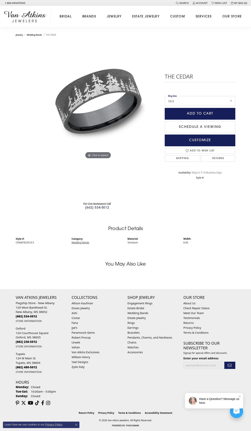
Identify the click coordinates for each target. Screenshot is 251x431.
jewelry (19, 34)
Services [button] (204, 16)
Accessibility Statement (158, 413)
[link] (14, 3)
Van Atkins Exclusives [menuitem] (85, 352)
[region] (98, 120)
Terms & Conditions (129, 413)
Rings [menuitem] (131, 323)
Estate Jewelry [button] (145, 16)
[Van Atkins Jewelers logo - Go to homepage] (26, 16)
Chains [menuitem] (131, 342)
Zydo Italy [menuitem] (78, 367)
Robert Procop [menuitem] (81, 337)
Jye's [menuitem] (74, 328)
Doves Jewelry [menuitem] (81, 308)
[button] (182, 3)
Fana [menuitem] (75, 323)
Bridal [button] (66, 16)
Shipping (182, 158)
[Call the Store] (26, 316)
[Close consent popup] (76, 425)
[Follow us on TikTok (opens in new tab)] (37, 403)
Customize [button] (200, 140)
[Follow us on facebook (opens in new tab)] (42, 403)
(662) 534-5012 (97, 207)
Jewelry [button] (114, 16)
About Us (189, 303)
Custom (177, 16)
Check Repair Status (196, 308)
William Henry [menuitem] (81, 357)
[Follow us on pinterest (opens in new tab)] (17, 403)
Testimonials (191, 318)
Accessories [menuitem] (135, 352)
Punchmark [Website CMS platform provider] (132, 425)
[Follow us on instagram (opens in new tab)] (48, 403)
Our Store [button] (232, 16)
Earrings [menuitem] (132, 328)
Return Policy (86, 413)
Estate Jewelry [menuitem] (136, 318)
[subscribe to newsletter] (229, 365)
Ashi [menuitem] (74, 313)
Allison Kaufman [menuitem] (82, 303)
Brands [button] (89, 16)
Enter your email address (200, 358)
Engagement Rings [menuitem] (140, 303)
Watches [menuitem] (133, 347)
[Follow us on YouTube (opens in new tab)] (30, 403)
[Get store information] (29, 321)
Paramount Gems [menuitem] (83, 332)
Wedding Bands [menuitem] (137, 313)
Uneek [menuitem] (76, 342)
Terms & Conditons (195, 332)
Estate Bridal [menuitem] (135, 308)
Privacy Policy (192, 328)
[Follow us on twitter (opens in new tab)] (23, 403)
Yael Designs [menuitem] (80, 362)
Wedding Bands (34, 34)
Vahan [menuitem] (76, 347)
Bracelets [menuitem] (133, 332)
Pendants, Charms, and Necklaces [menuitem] (149, 337)
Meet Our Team (193, 313)
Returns (218, 158)
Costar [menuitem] (76, 318)
